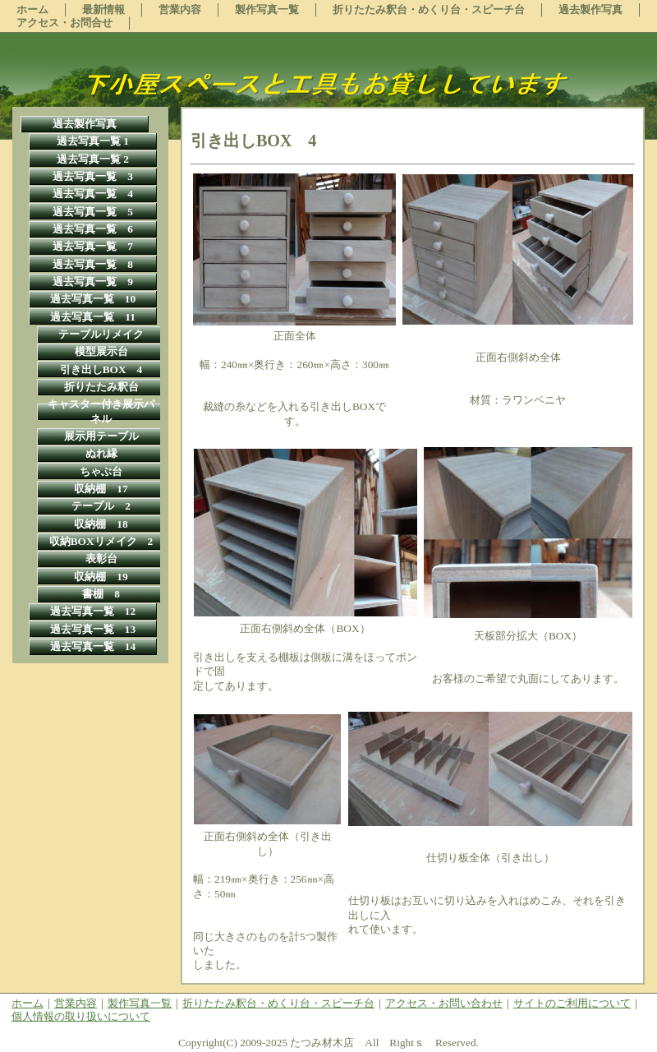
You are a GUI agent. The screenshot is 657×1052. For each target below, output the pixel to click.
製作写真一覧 (140, 1003)
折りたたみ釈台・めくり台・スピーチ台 (278, 1003)
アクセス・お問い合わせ (444, 1003)
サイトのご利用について (572, 1003)
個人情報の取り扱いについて (80, 1016)
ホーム (27, 1003)
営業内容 (75, 1003)
